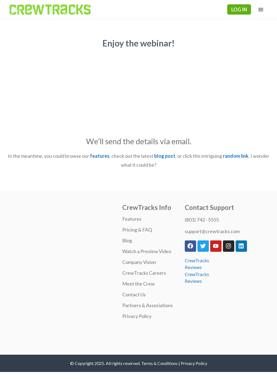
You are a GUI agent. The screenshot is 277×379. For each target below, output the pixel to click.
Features (131, 219)
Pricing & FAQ (137, 229)
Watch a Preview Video (146, 251)
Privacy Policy (136, 316)
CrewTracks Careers (144, 273)
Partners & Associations (147, 305)
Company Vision (139, 262)
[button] (261, 9)
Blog (127, 240)
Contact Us (134, 294)
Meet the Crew (138, 283)
